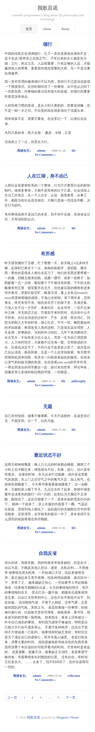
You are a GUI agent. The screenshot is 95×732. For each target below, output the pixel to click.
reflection (74, 676)
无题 (47, 406)
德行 (47, 44)
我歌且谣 (47, 8)
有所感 (47, 253)
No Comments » (45, 154)
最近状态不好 (47, 455)
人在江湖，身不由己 (47, 176)
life (74, 150)
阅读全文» (24, 150)
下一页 (70, 697)
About (47, 29)
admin (41, 150)
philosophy (78, 381)
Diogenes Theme (67, 717)
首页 (29, 29)
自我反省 (48, 553)
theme (65, 29)
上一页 (12, 697)
